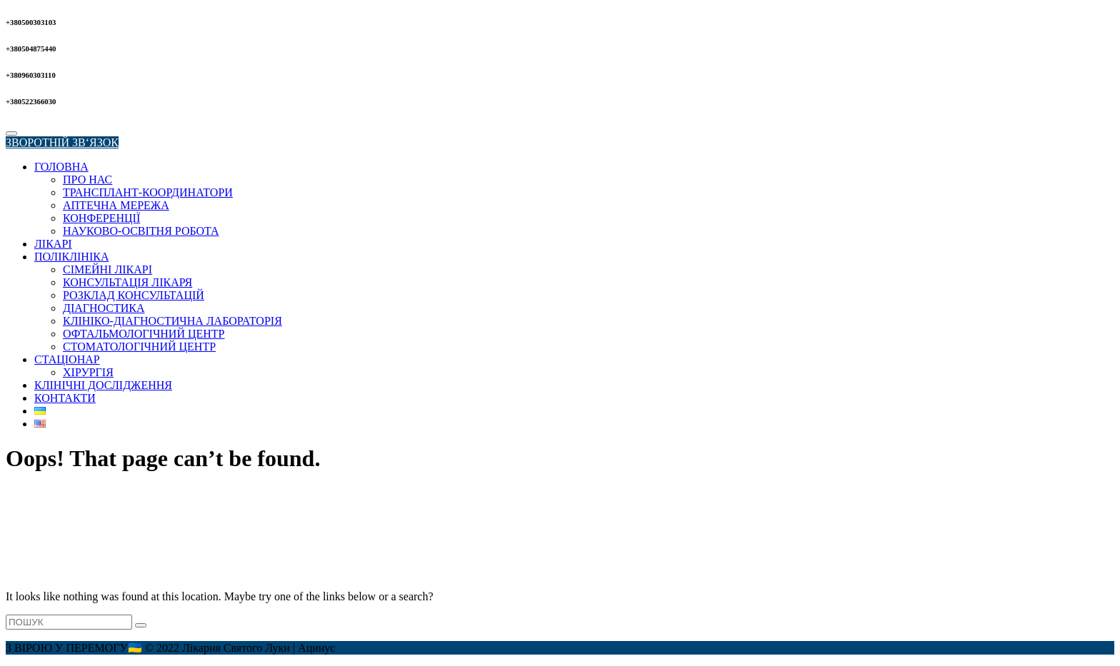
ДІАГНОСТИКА (104, 308)
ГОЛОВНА (61, 167)
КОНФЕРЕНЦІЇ (101, 218)
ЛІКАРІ (53, 244)
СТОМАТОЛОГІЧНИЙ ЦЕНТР (139, 346)
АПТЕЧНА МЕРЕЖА (116, 205)
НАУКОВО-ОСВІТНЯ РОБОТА (141, 231)
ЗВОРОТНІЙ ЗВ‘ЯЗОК (62, 142)
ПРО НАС (87, 179)
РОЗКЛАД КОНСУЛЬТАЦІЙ (133, 295)
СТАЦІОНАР (67, 359)
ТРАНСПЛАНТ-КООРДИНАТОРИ (148, 192)
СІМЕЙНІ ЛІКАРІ (107, 269)
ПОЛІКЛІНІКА (71, 257)
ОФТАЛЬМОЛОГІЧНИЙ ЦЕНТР (144, 334)
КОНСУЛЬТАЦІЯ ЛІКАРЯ (127, 282)
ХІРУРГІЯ (88, 372)
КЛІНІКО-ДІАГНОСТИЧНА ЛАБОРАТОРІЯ (172, 321)
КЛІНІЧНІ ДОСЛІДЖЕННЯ (103, 385)
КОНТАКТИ (65, 398)
